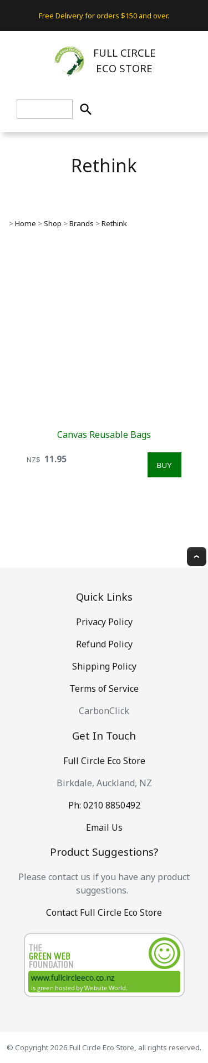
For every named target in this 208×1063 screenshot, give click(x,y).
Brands (81, 223)
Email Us (104, 827)
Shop (53, 223)
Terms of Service (104, 688)
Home (25, 223)
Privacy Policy (104, 622)
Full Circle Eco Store (104, 761)
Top (196, 556)
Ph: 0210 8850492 (104, 805)
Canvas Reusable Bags (104, 434)
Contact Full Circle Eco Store (104, 912)
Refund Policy (104, 644)
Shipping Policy (104, 666)
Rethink (114, 223)
